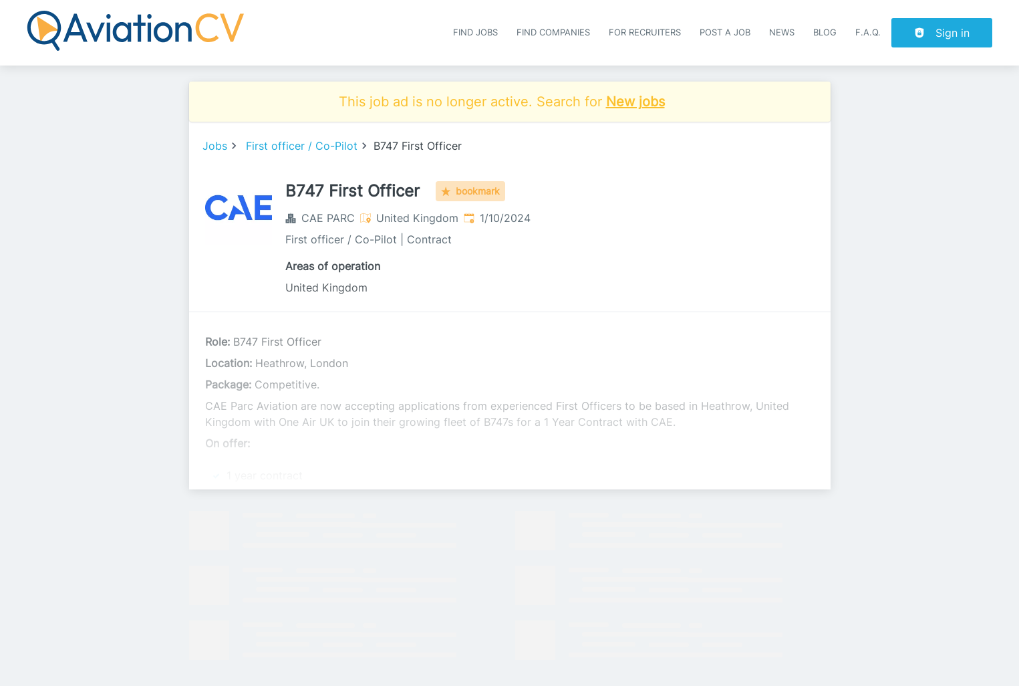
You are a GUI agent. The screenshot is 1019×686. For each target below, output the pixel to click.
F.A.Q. (868, 32)
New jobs (635, 102)
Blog (825, 32)
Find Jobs (475, 32)
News (781, 32)
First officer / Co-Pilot (301, 145)
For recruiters (645, 32)
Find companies (553, 32)
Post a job (725, 32)
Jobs (214, 145)
